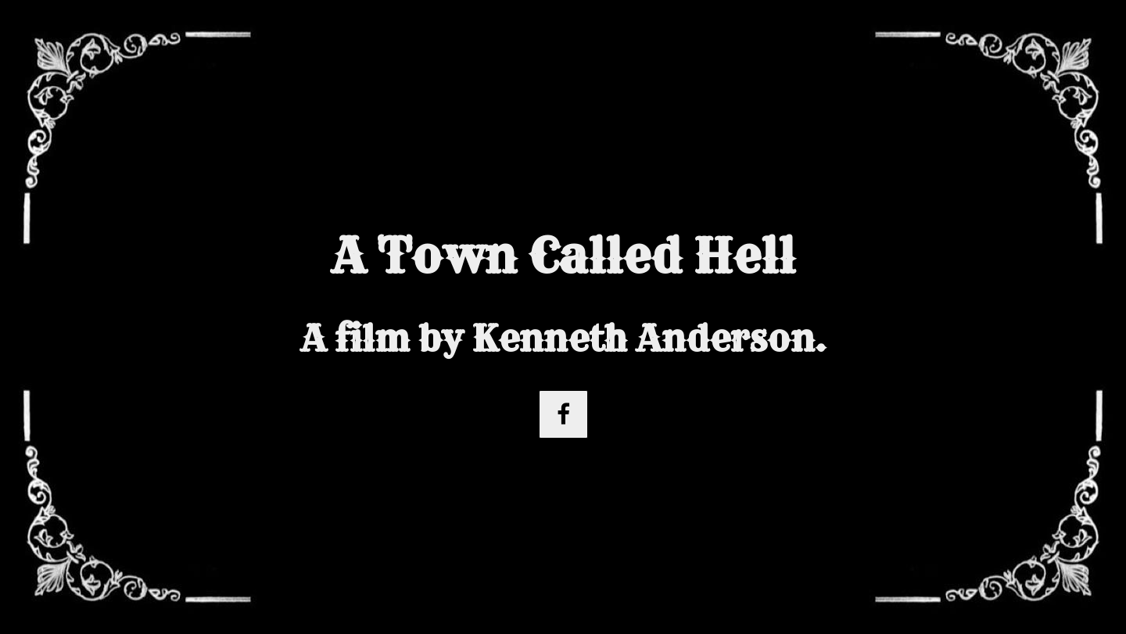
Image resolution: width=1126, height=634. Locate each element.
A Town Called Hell (563, 256)
